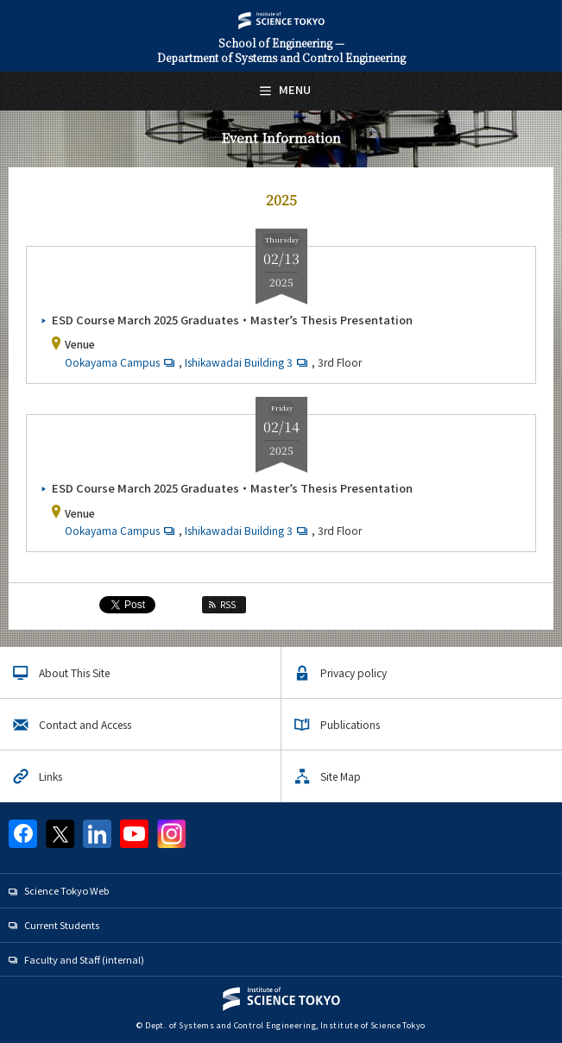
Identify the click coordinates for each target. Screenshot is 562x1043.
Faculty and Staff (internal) (84, 959)
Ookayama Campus (122, 362)
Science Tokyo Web (66, 890)
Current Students (61, 925)
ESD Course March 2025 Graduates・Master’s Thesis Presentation (232, 319)
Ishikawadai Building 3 (248, 362)
